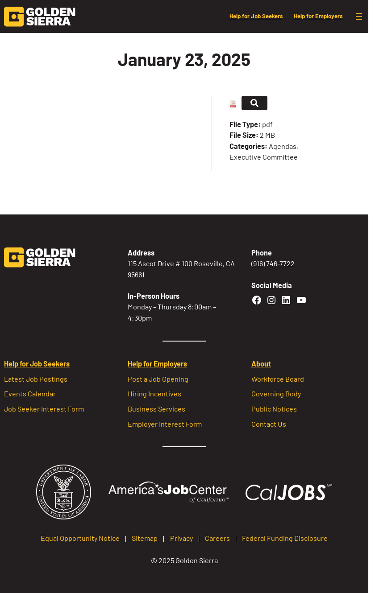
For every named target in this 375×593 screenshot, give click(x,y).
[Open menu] (359, 16)
